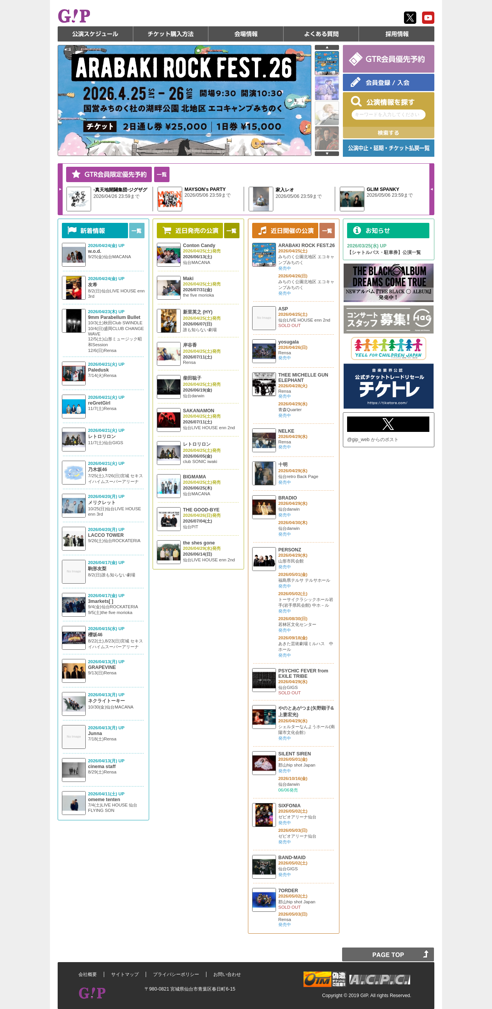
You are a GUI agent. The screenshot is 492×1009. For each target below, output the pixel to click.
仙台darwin (193, 395)
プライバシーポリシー (176, 974)
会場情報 (246, 33)
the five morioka (198, 295)
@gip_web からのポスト (373, 439)
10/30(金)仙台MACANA (110, 707)
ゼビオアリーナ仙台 (297, 817)
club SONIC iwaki (200, 461)
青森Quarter (290, 409)
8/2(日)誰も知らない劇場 (111, 575)
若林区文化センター (297, 624)
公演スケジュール (95, 33)
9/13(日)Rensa (102, 672)
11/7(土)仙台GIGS (105, 442)
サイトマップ (125, 974)
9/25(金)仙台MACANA (109, 256)
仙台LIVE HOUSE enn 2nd (209, 427)
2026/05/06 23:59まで (207, 195)
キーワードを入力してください (387, 114)
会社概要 (87, 974)
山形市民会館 (291, 561)
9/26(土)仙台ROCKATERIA (114, 540)
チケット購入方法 (170, 33)
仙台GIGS (288, 687)
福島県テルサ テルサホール (304, 580)
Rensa (189, 362)
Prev (431, 189)
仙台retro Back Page (298, 476)
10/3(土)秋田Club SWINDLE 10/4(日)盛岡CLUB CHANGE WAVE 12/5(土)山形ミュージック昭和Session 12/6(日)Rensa (116, 336)
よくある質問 (321, 33)
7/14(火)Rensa (102, 375)
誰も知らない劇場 (200, 329)
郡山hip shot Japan (296, 765)
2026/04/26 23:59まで (116, 196)
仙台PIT (190, 526)
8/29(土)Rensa (102, 772)
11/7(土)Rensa (102, 408)
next (327, 153)
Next (60, 189)
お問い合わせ (227, 974)
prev (327, 47)
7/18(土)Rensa (102, 739)
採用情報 (396, 33)
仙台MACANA (196, 262)
